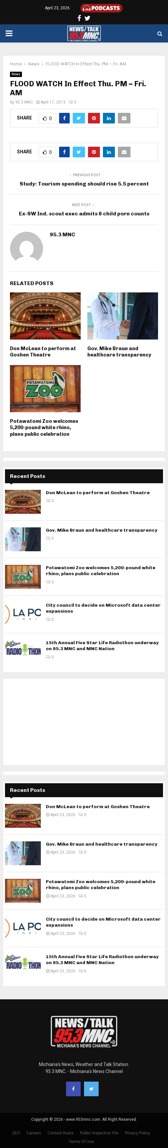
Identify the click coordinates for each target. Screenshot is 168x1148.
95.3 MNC (24, 102)
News (16, 74)
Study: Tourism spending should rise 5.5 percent (84, 184)
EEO (16, 1133)
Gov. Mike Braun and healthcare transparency (119, 351)
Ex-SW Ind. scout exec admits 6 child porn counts (84, 213)
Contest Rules (60, 1133)
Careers (34, 1133)
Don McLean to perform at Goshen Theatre (43, 351)
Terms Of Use (81, 1141)
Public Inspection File (99, 1133)
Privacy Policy (137, 1133)
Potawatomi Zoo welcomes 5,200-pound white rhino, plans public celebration (44, 427)
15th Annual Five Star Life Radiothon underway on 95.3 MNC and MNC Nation (102, 645)
